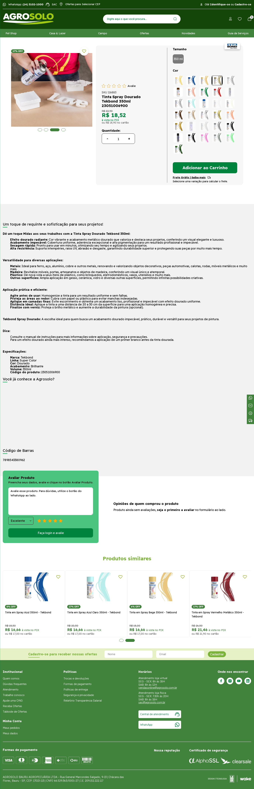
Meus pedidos (11, 728)
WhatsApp (159, 725)
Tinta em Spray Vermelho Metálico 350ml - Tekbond (218, 614)
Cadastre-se (243, 4)
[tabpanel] (75, 90)
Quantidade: (111, 130)
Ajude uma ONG (13, 700)
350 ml (178, 59)
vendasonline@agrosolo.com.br (157, 687)
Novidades (188, 33)
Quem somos (11, 678)
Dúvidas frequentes (15, 684)
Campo (102, 33)
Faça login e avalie (51, 533)
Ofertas (144, 33)
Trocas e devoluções (76, 678)
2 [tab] (46, 129)
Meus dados (10, 733)
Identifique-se (220, 4)
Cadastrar (217, 654)
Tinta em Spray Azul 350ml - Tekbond (28, 612)
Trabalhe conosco (14, 695)
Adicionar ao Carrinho (205, 167)
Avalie (132, 86)
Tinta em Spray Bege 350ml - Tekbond (153, 612)
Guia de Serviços (238, 33)
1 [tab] (40, 129)
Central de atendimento (159, 714)
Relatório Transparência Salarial (83, 700)
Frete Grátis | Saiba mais (189, 177)
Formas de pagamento (78, 684)
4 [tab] (61, 129)
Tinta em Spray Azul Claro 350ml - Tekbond (93, 612)
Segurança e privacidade (79, 695)
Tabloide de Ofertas (15, 711)
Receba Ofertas (12, 706)
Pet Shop (11, 33)
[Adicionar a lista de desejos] (84, 51)
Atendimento (10, 689)
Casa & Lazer (57, 33)
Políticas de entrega (76, 689)
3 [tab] (52, 129)
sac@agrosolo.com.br (151, 702)
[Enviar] (175, 18)
